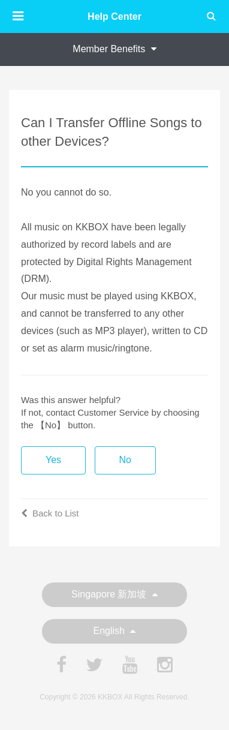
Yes (53, 460)
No (125, 460)
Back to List (50, 513)
